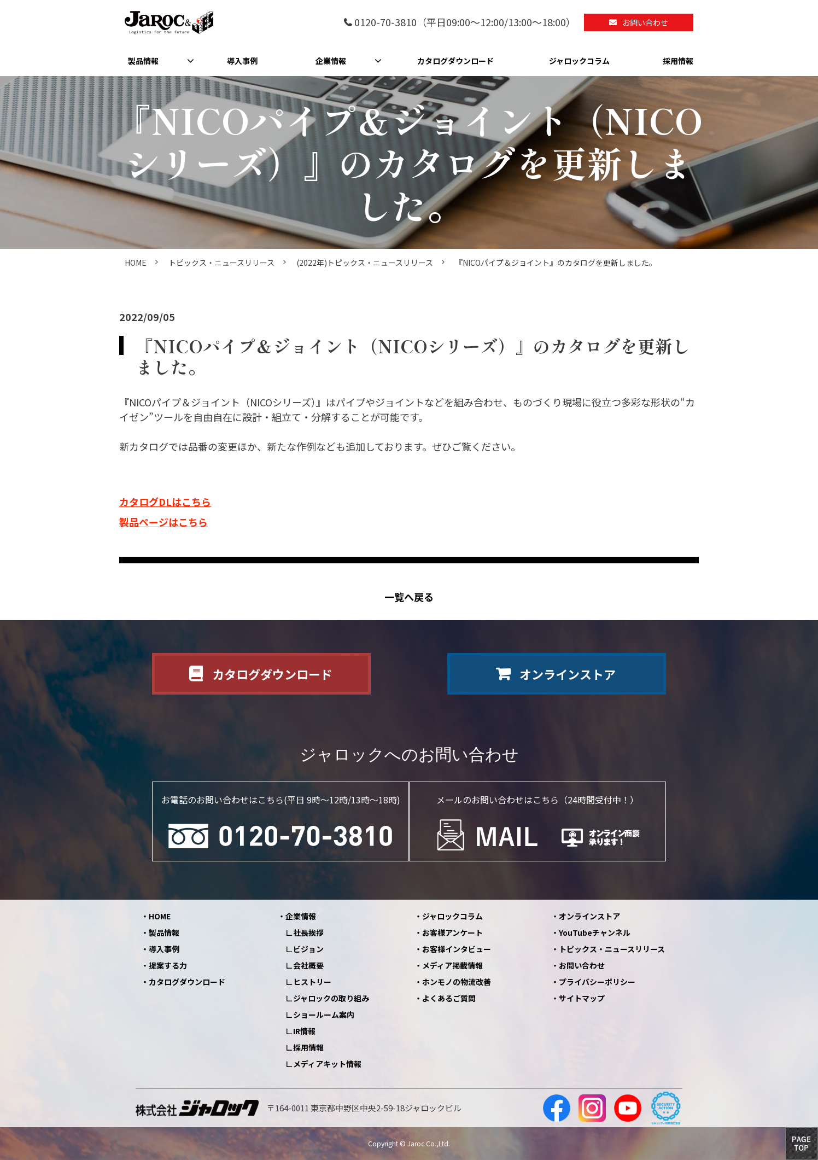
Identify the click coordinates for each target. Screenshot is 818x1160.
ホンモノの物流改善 (456, 981)
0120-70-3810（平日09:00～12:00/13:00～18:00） (465, 22)
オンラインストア (567, 674)
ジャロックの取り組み (331, 998)
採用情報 (678, 60)
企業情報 (330, 60)
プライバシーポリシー (597, 981)
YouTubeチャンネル (594, 932)
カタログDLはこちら (165, 501)
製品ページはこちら (163, 522)
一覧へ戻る (409, 597)
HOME (136, 262)
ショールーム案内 (323, 1014)
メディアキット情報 (327, 1063)
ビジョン (308, 948)
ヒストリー (312, 981)
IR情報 (304, 1030)
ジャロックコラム (579, 60)
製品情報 (143, 60)
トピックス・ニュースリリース (221, 262)
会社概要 (308, 965)
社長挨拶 (308, 932)
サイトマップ (582, 998)
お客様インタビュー (456, 948)
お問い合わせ (645, 22)
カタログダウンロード (455, 60)
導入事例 (242, 60)
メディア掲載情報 (452, 965)
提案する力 (168, 965)
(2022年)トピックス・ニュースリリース (364, 262)
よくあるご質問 (449, 998)
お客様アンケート (452, 932)
